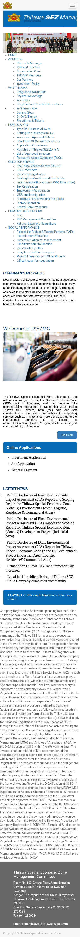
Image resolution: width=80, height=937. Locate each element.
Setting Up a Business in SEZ (35, 133)
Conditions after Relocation (34, 244)
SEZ (19, 215)
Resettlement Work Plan (32, 235)
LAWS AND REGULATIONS (25, 211)
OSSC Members (27, 170)
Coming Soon (25, 112)
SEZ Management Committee (36, 219)
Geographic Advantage (32, 92)
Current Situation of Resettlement (39, 240)
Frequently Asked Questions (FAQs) (40, 157)
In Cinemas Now (27, 108)
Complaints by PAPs (30, 248)
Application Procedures (32, 145)
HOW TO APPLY (18, 124)
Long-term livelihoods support (36, 252)
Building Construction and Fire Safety (41, 178)
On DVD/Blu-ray (27, 116)
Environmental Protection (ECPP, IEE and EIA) (46, 182)
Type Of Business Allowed (34, 129)
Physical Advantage (29, 96)
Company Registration (31, 174)
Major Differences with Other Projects (41, 256)
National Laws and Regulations (36, 223)
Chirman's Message (29, 63)
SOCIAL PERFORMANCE (23, 227)
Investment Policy (28, 83)
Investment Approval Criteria (35, 137)
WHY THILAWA (17, 87)
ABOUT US (15, 59)
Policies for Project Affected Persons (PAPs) (46, 231)
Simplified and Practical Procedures (40, 104)
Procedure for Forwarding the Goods (40, 198)
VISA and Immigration (31, 194)
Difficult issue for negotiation (35, 260)
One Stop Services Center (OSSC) (38, 166)
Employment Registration (33, 190)
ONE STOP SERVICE (21, 161)
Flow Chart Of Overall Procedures (38, 141)
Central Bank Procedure (32, 207)
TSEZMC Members (29, 75)
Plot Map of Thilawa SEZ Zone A (38, 149)
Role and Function (28, 67)
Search (70, 29)
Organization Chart (29, 71)
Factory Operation (28, 203)
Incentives (23, 100)
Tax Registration (27, 186)
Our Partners (25, 79)
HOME (12, 55)
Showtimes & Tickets (30, 120)
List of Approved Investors (34, 153)
